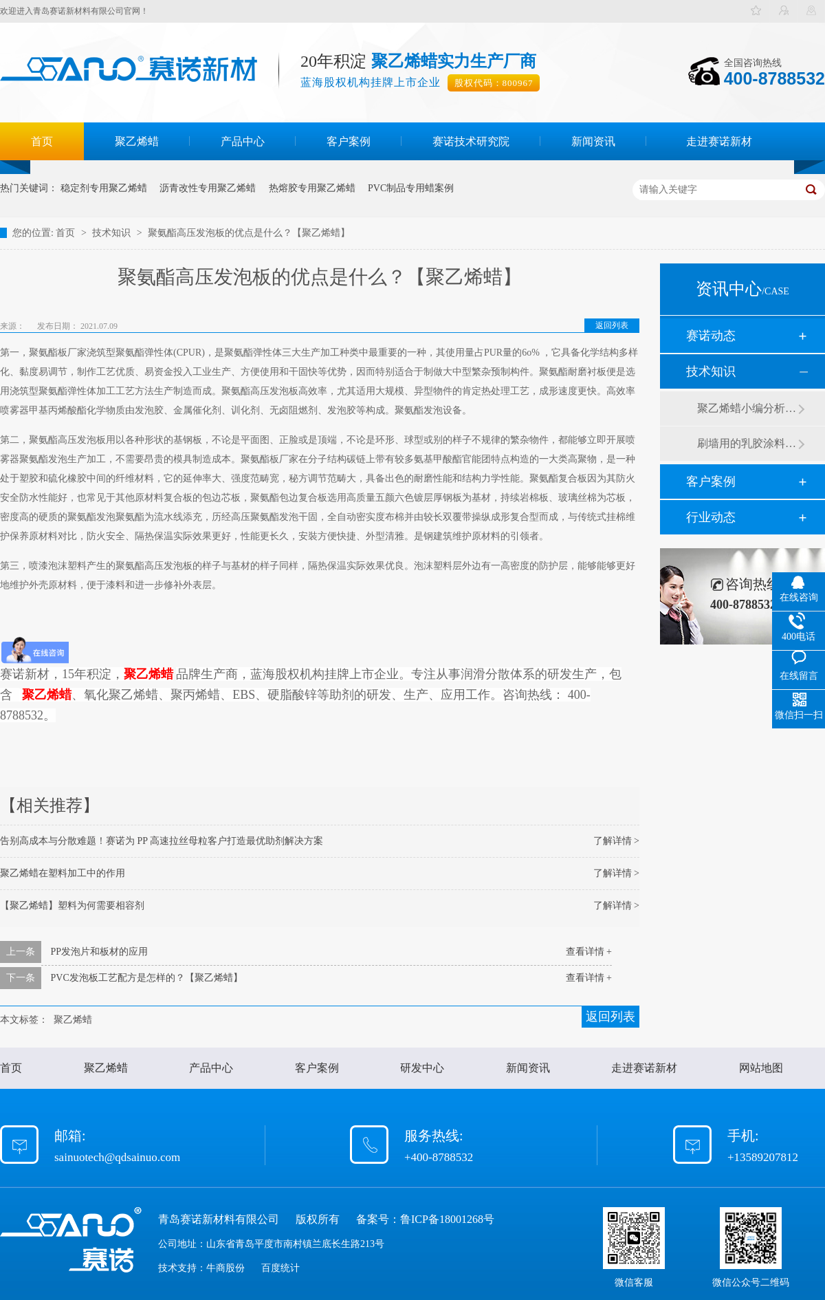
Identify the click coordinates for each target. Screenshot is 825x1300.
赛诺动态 (711, 336)
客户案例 (349, 141)
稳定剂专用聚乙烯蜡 (103, 188)
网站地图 (761, 1068)
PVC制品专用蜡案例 (411, 188)
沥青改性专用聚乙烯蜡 (208, 188)
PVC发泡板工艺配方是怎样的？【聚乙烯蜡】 (147, 978)
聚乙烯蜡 (137, 141)
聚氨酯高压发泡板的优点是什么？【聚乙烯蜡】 (249, 233)
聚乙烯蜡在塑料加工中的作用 (62, 873)
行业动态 (711, 517)
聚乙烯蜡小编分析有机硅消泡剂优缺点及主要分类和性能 (747, 408)
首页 (42, 141)
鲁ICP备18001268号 (447, 1219)
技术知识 (112, 233)
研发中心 (422, 1068)
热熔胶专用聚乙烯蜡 (312, 188)
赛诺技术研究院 (470, 141)
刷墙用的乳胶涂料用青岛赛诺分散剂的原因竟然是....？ (747, 443)
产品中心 (243, 141)
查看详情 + (589, 951)
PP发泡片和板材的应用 (99, 951)
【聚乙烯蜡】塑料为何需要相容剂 (72, 905)
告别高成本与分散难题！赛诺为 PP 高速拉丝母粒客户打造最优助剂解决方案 (161, 841)
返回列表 (611, 325)
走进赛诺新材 (719, 141)
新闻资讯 (593, 141)
